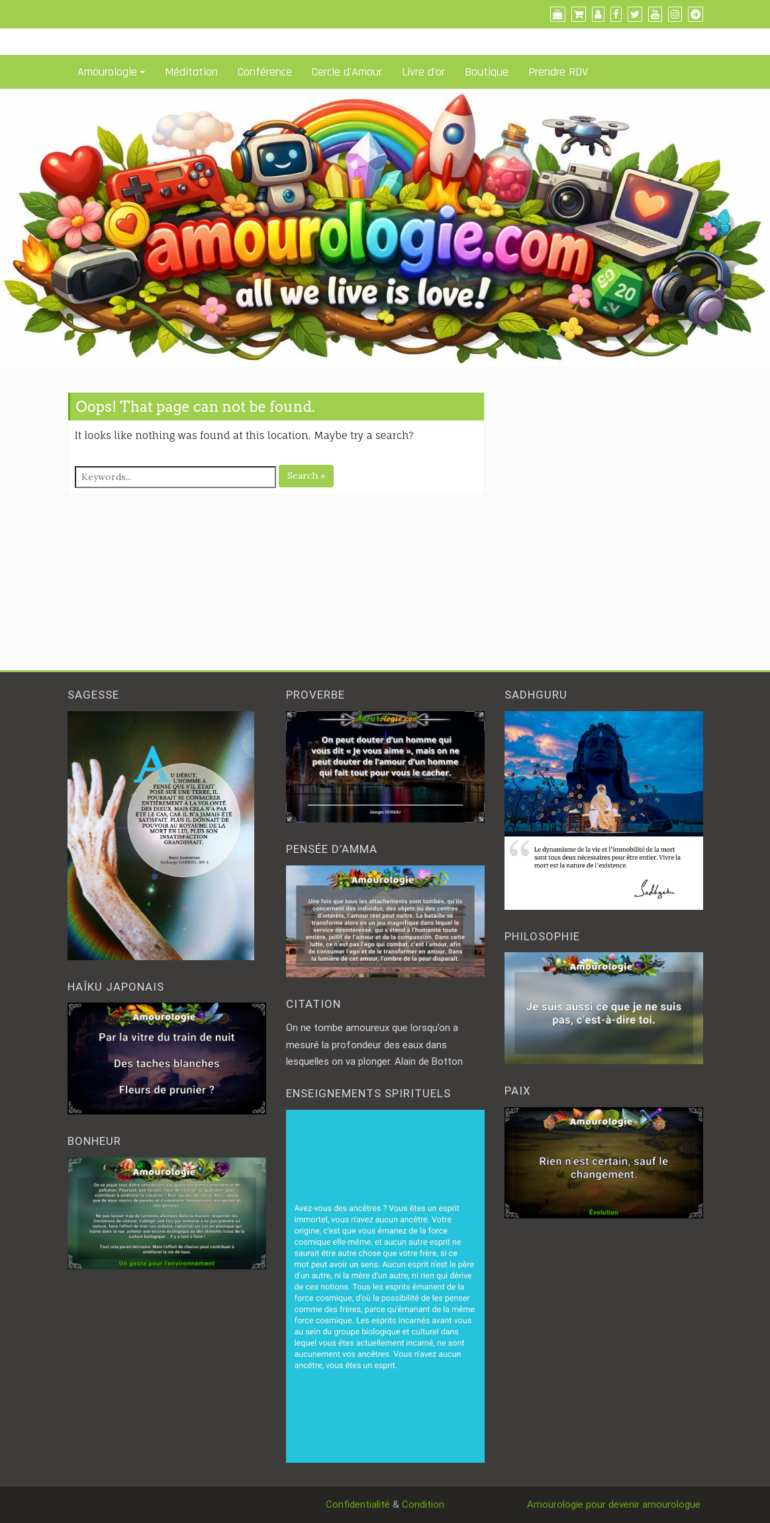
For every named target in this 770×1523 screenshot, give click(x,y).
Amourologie (107, 71)
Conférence (265, 71)
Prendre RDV (558, 71)
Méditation (191, 71)
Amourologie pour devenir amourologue (615, 1504)
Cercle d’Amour (347, 71)
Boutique (486, 71)
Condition (423, 1504)
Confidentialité (358, 1504)
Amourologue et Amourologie (133, 14)
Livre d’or (423, 71)
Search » (306, 475)
